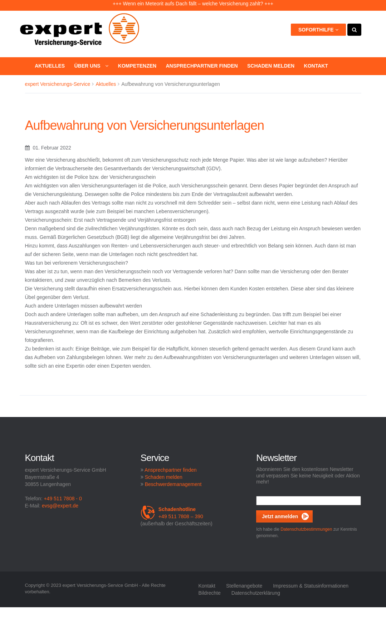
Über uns (91, 66)
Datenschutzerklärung (255, 593)
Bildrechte (210, 593)
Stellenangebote (244, 586)
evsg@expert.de (60, 506)
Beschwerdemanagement (173, 484)
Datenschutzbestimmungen (306, 529)
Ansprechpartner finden (202, 66)
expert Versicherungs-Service (58, 84)
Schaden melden (270, 66)
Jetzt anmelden (280, 516)
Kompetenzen (137, 66)
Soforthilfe (318, 30)
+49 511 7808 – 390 (172, 513)
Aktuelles (50, 66)
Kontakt (316, 66)
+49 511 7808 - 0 (63, 498)
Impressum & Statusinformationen (310, 586)
